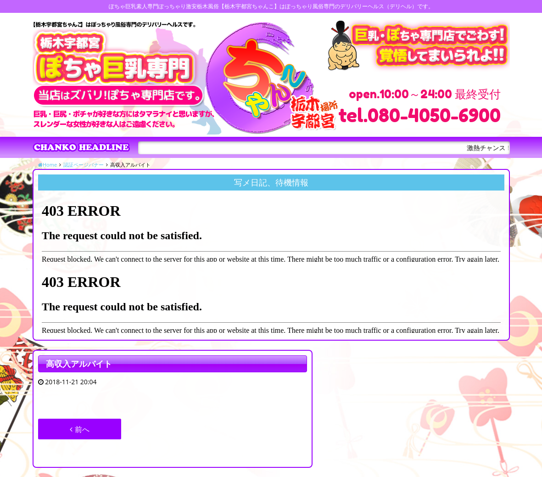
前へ (79, 429)
